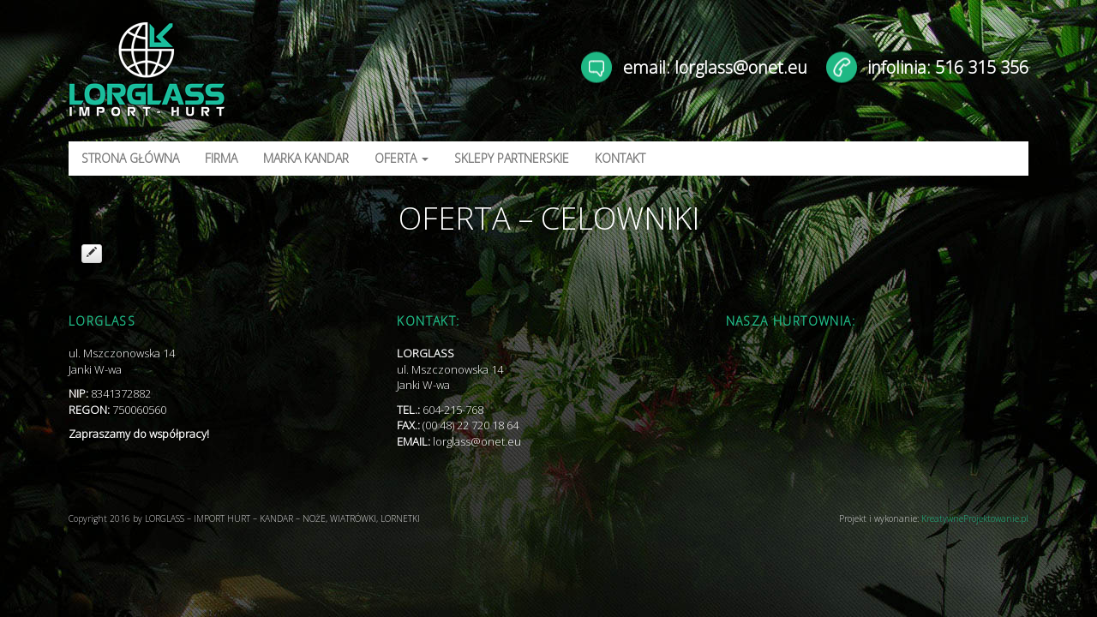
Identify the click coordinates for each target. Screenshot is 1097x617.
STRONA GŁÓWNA (130, 158)
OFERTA (402, 158)
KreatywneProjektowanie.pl (974, 518)
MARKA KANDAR (306, 158)
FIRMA (221, 158)
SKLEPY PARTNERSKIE (511, 158)
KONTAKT (620, 158)
